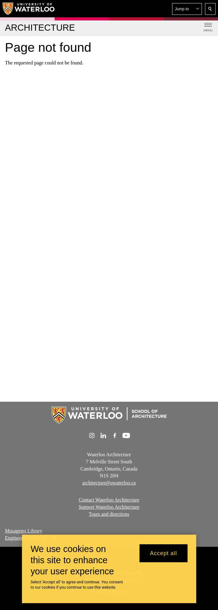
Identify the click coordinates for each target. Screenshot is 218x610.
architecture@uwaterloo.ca (109, 482)
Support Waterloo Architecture (109, 507)
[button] (187, 9)
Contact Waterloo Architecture (109, 499)
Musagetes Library (23, 530)
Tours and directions (109, 514)
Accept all (163, 556)
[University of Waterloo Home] (28, 8)
